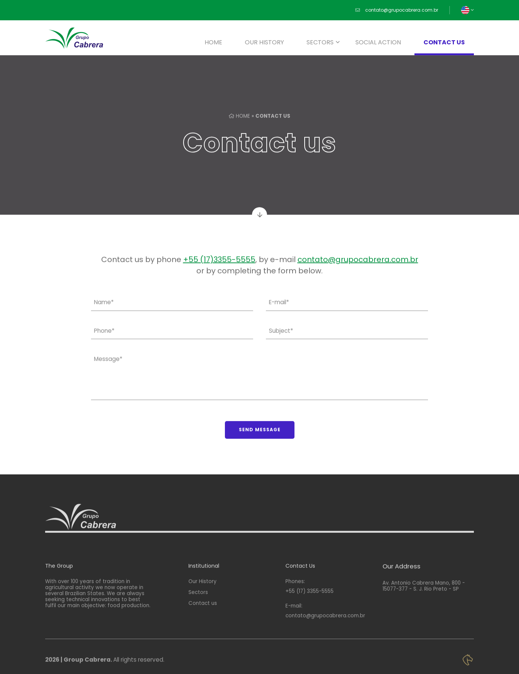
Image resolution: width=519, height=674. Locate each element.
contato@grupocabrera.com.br (401, 10)
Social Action (378, 42)
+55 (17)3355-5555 (219, 264)
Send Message (260, 434)
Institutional (203, 582)
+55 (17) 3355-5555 (309, 607)
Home (213, 42)
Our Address (401, 582)
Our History (264, 42)
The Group (59, 582)
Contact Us (300, 582)
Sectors (320, 42)
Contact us (444, 42)
